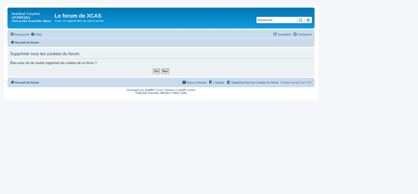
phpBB (149, 90)
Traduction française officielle (152, 93)
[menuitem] (36, 34)
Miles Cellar (180, 93)
